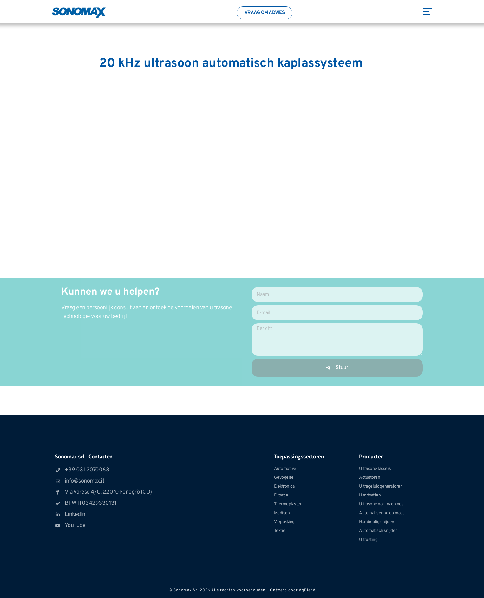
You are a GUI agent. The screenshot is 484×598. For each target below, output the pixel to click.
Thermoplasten (288, 504)
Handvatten (370, 495)
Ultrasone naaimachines (381, 504)
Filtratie (281, 495)
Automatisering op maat (381, 513)
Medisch (282, 513)
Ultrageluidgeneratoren (380, 486)
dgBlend (307, 590)
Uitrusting (368, 539)
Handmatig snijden (376, 522)
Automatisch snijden (378, 531)
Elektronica (284, 486)
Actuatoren (369, 477)
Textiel (280, 531)
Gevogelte (284, 477)
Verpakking (284, 522)
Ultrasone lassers (375, 468)
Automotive (285, 468)
